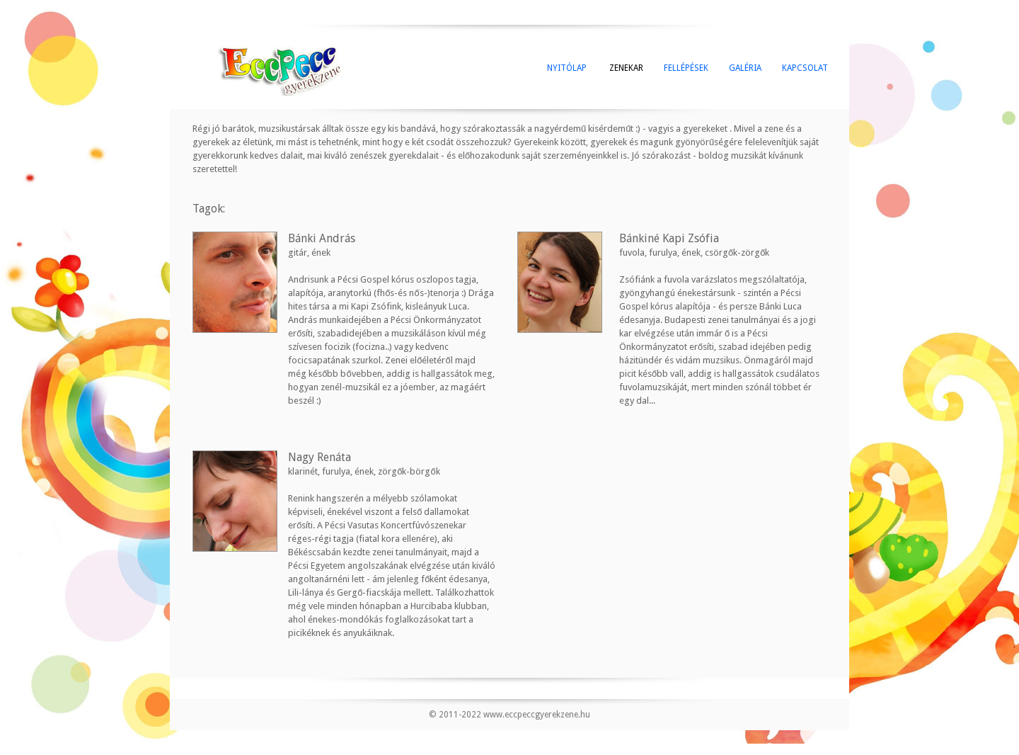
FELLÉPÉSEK (686, 68)
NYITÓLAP (567, 68)
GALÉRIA (745, 68)
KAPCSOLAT (805, 68)
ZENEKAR (625, 68)
